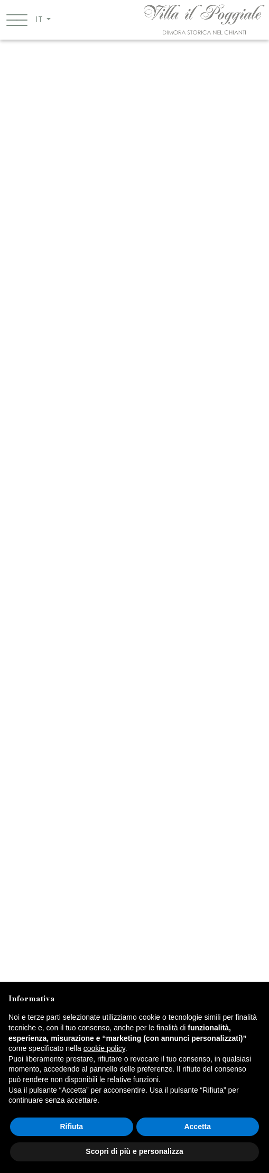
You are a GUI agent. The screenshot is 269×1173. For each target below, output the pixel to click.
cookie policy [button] (104, 1048)
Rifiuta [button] (71, 1126)
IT (39, 19)
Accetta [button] (197, 1126)
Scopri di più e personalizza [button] (134, 1151)
